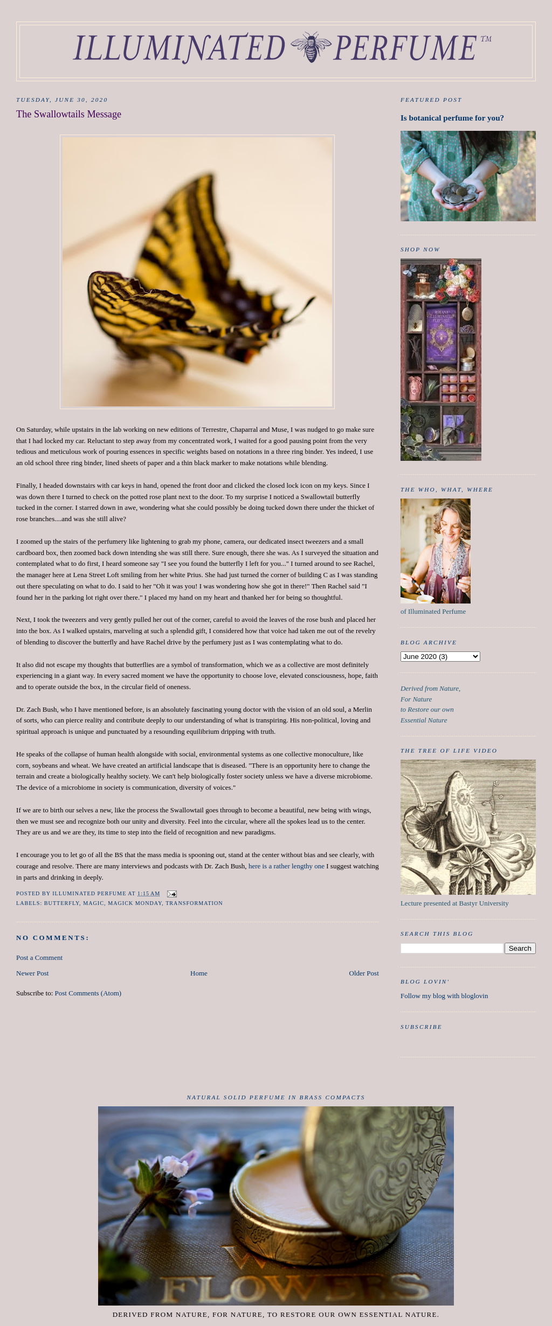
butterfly (61, 903)
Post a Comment (39, 957)
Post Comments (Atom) (88, 993)
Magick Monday (135, 903)
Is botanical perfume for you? (452, 117)
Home (199, 973)
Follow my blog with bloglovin (444, 996)
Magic (93, 903)
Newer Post (32, 973)
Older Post (364, 973)
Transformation (194, 903)
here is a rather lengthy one (287, 866)
